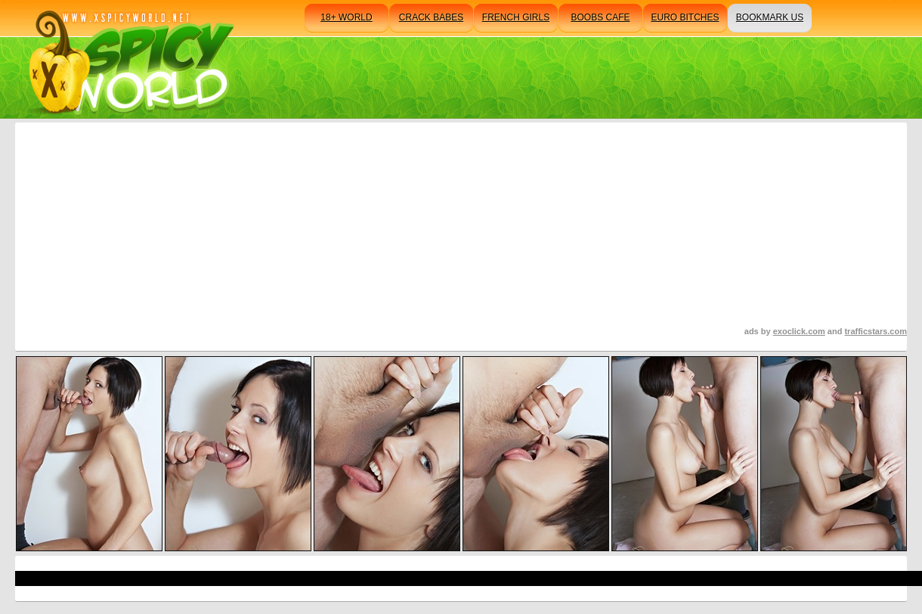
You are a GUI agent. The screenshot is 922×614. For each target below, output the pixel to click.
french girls (515, 17)
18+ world (346, 17)
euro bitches (685, 17)
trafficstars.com (875, 331)
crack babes (431, 17)
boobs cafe (600, 17)
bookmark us (769, 17)
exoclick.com (799, 331)
